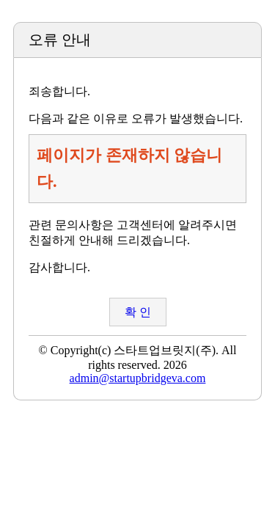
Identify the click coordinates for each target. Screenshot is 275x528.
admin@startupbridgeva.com (138, 378)
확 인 (138, 312)
